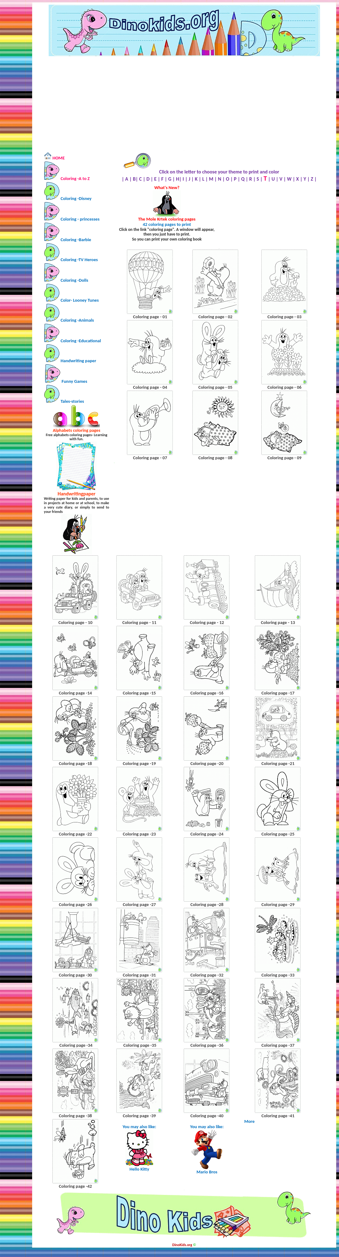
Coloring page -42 (75, 1186)
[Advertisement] (184, 103)
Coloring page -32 (206, 975)
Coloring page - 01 (150, 316)
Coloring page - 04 (150, 387)
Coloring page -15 (139, 693)
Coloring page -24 (206, 834)
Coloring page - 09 (284, 457)
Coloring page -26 (75, 904)
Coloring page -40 (206, 1115)
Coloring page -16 (206, 693)
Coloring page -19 (139, 763)
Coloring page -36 (206, 1045)
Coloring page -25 (277, 834)
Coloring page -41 (277, 1115)
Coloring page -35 (139, 1045)
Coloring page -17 (277, 693)
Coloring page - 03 (284, 316)
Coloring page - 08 (215, 457)
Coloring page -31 (139, 975)
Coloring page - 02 (215, 316)
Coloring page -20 (206, 763)
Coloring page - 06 (284, 387)
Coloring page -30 (75, 975)
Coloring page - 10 (75, 622)
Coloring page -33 (277, 975)
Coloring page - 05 (215, 387)
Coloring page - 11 (139, 622)
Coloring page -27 (139, 904)
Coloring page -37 (277, 1045)
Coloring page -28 (206, 904)
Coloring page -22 (75, 834)
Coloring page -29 (277, 904)
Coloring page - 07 (150, 457)
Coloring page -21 (277, 763)
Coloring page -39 (139, 1115)
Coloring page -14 (75, 693)
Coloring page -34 (75, 1045)
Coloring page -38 (75, 1115)
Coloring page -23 (139, 834)
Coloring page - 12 (207, 622)
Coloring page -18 (75, 763)
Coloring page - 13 (278, 622)
